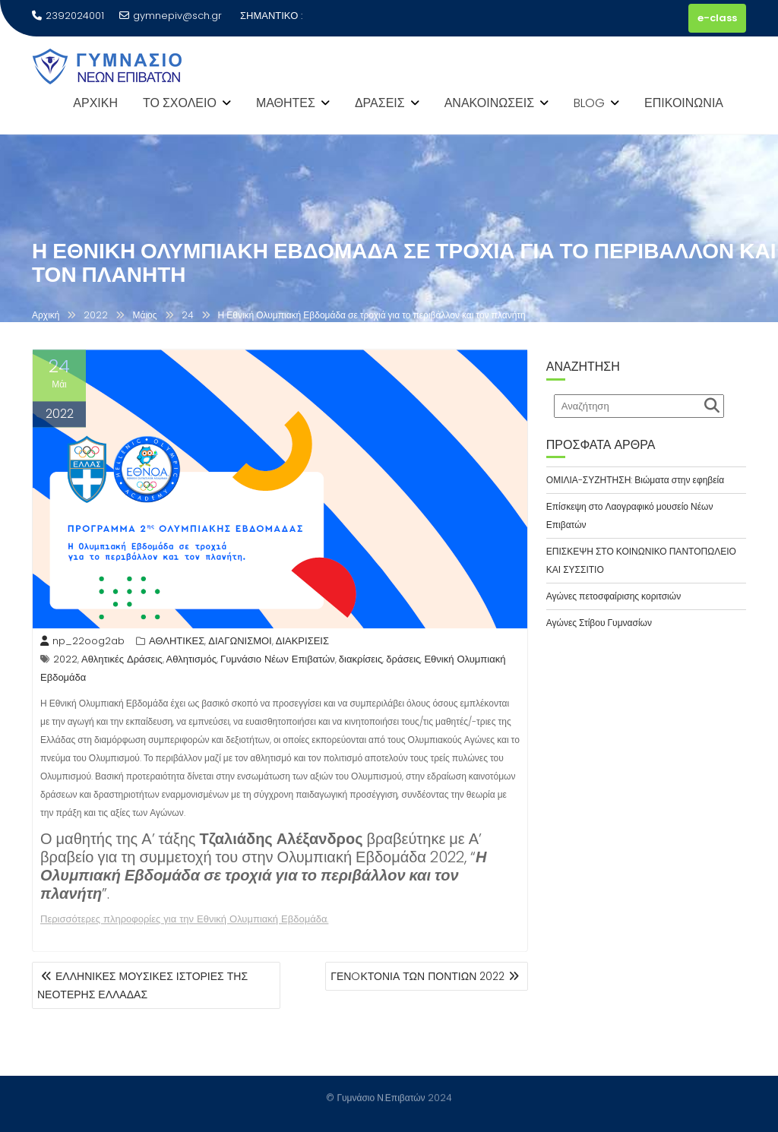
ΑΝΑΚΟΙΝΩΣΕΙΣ (489, 103)
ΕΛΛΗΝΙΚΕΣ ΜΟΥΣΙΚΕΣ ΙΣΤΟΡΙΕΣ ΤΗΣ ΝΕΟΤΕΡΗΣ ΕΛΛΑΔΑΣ (142, 985)
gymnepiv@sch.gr (170, 15)
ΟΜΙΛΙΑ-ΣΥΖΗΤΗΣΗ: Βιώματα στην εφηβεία (635, 479)
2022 (65, 661)
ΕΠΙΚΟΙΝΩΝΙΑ (683, 103)
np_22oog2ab (82, 643)
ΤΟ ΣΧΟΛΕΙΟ (180, 103)
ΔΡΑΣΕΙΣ (380, 103)
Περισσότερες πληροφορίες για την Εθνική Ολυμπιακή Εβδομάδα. (184, 921)
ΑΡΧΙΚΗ (95, 103)
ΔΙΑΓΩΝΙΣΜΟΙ (239, 643)
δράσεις (403, 661)
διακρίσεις (360, 661)
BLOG (589, 103)
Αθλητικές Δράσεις (122, 661)
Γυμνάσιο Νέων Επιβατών (277, 661)
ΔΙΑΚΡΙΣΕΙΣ (302, 643)
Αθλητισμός (191, 661)
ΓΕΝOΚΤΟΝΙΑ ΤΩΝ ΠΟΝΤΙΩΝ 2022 (417, 976)
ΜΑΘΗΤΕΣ (285, 103)
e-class (717, 18)
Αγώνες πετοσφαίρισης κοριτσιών (613, 596)
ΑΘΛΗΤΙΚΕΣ (176, 643)
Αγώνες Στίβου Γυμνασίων (599, 622)
